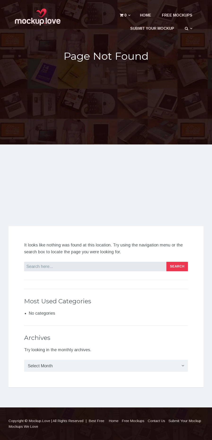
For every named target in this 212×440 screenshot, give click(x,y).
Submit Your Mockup (152, 28)
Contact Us (156, 421)
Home (145, 15)
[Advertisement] (106, 102)
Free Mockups (177, 15)
